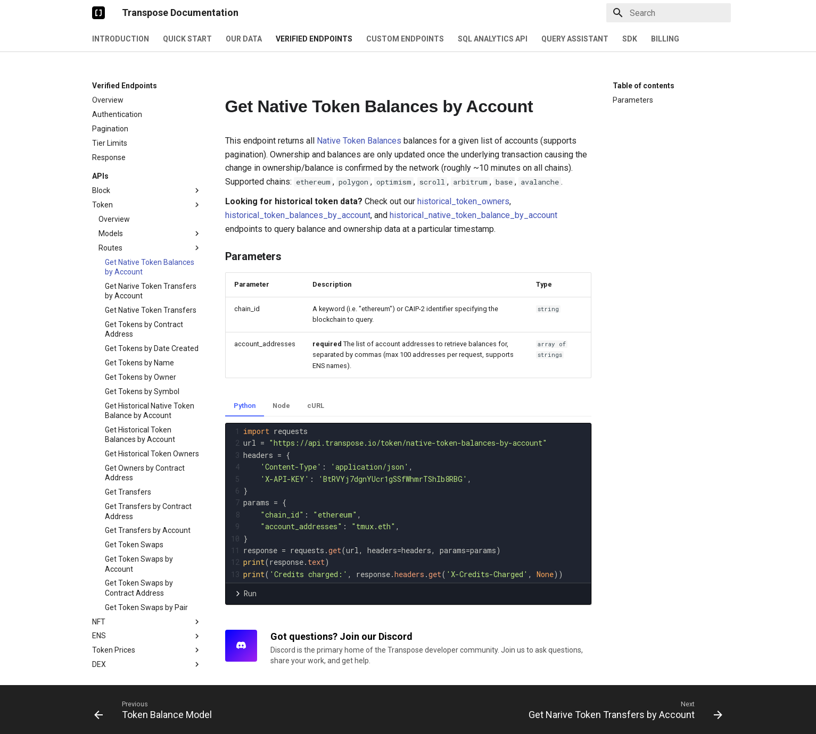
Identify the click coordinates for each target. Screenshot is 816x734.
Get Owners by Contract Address (145, 473)
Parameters (633, 100)
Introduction (120, 39)
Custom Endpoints (405, 39)
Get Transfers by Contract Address (148, 511)
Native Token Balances (359, 141)
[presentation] (416, 503)
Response (109, 157)
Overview (107, 100)
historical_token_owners (463, 201)
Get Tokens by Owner (140, 377)
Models (150, 233)
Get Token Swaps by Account (139, 564)
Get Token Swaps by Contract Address (139, 588)
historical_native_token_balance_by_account (473, 215)
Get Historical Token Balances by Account (140, 435)
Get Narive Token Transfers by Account (150, 291)
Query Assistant (574, 39)
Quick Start (187, 39)
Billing (665, 39)
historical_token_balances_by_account (297, 215)
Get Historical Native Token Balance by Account (149, 411)
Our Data (244, 39)
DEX (147, 664)
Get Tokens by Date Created (152, 348)
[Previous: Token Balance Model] (156, 709)
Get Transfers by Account (148, 530)
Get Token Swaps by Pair (146, 607)
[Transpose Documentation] (98, 12)
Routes (150, 248)
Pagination (110, 128)
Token (147, 205)
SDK (629, 39)
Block (147, 190)
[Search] (668, 12)
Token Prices (147, 650)
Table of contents (643, 85)
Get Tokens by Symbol (142, 391)
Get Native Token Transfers (150, 310)
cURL (315, 406)
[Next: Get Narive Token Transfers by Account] (623, 709)
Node (281, 406)
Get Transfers (128, 492)
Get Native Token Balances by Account (149, 267)
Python (244, 406)
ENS (147, 636)
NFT (147, 622)
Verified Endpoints (314, 39)
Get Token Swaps (134, 544)
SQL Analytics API (492, 39)
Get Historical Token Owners (152, 453)
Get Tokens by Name (139, 362)
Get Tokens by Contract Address (144, 329)
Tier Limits (109, 143)
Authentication (117, 114)
